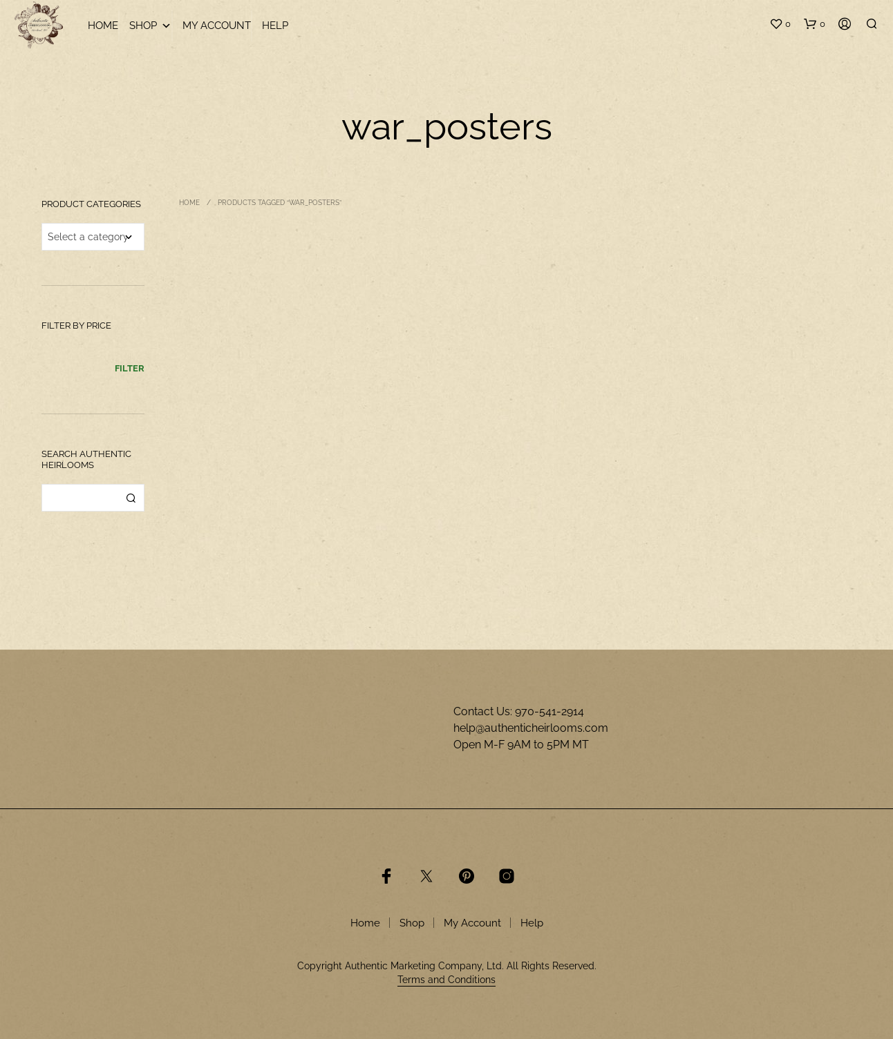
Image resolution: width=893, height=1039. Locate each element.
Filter (129, 368)
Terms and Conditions (446, 980)
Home (103, 25)
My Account (216, 25)
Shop (150, 25)
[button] (780, 24)
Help (275, 25)
